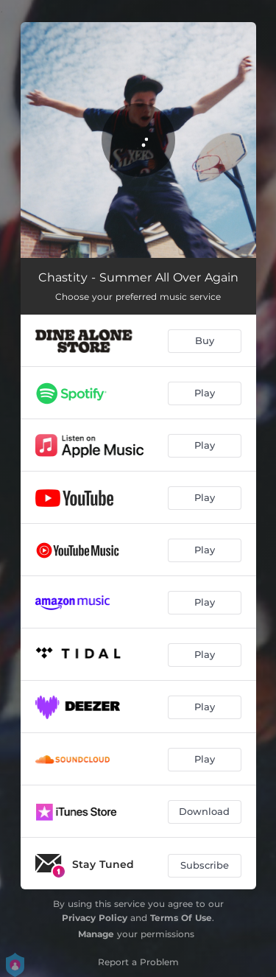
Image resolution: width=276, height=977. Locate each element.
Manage (96, 933)
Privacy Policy (94, 917)
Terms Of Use (181, 917)
